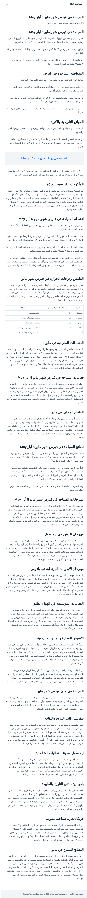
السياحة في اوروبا (50, 23)
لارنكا (59, 825)
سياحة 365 (75, 4)
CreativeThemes (28, 894)
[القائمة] (6, 4)
